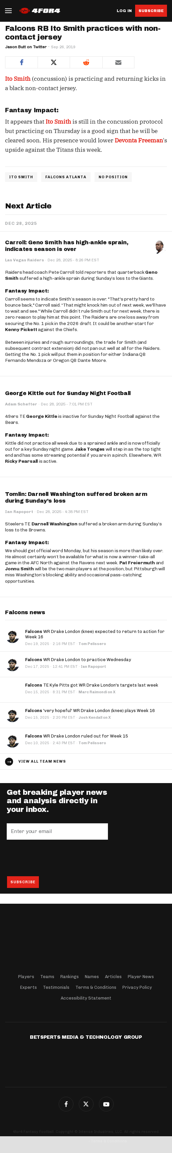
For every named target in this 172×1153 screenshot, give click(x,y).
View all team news (42, 761)
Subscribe (151, 11)
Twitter (86, 1104)
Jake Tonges (90, 449)
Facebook (66, 1104)
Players (26, 976)
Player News (141, 976)
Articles (113, 976)
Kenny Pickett (21, 329)
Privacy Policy (137, 987)
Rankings (69, 976)
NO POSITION (113, 177)
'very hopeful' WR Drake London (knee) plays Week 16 (90, 710)
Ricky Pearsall (21, 461)
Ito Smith (18, 78)
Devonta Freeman (139, 140)
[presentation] (58, 858)
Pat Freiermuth (137, 563)
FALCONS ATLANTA (66, 177)
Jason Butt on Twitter (26, 47)
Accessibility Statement (86, 998)
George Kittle (41, 416)
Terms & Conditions (95, 987)
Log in (124, 11)
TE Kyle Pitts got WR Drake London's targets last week (91, 685)
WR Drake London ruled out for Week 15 (76, 736)
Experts (28, 987)
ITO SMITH (21, 177)
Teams (47, 976)
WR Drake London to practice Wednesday (78, 659)
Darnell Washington (54, 524)
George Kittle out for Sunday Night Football (68, 393)
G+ (106, 1104)
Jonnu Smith (19, 569)
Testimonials (56, 987)
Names (92, 976)
